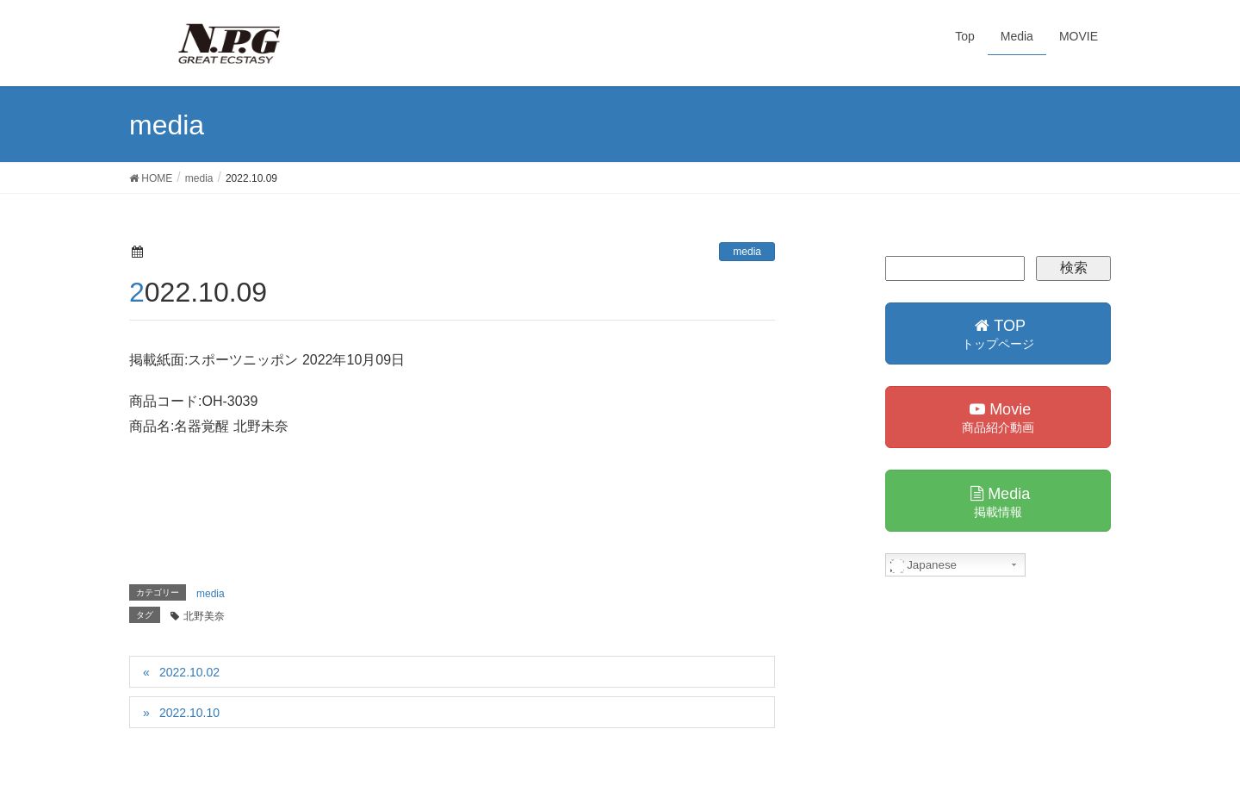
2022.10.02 (189, 672)
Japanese (924, 565)
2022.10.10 (189, 713)
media (747, 252)
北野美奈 (204, 616)
